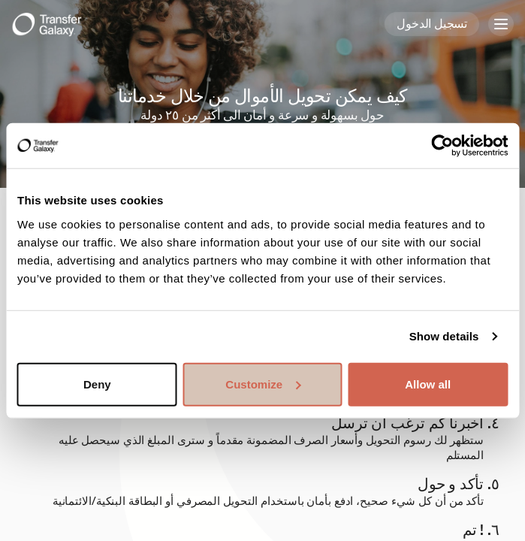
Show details (444, 336)
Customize (262, 383)
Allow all (428, 383)
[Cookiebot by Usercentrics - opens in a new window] (442, 145)
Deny (97, 383)
